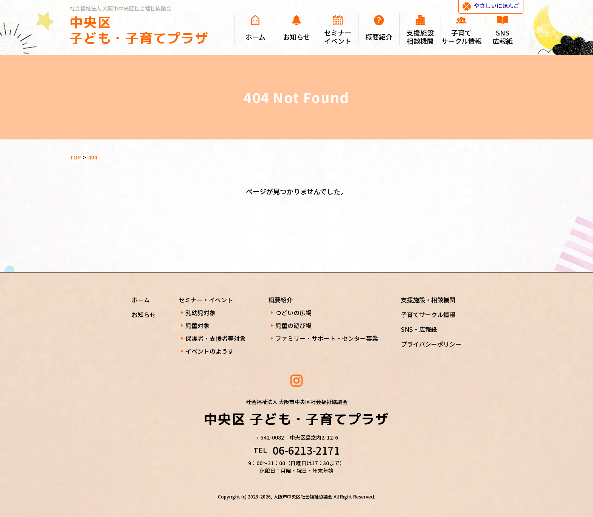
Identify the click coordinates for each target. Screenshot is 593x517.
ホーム (141, 299)
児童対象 (197, 325)
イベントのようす (209, 351)
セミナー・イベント (206, 299)
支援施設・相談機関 (428, 299)
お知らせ (144, 314)
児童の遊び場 (293, 325)
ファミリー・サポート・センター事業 (326, 338)
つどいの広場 (293, 312)
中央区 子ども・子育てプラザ (139, 30)
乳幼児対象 (200, 312)
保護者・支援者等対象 (215, 338)
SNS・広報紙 (419, 329)
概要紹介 (281, 299)
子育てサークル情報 (428, 314)
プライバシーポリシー (431, 343)
